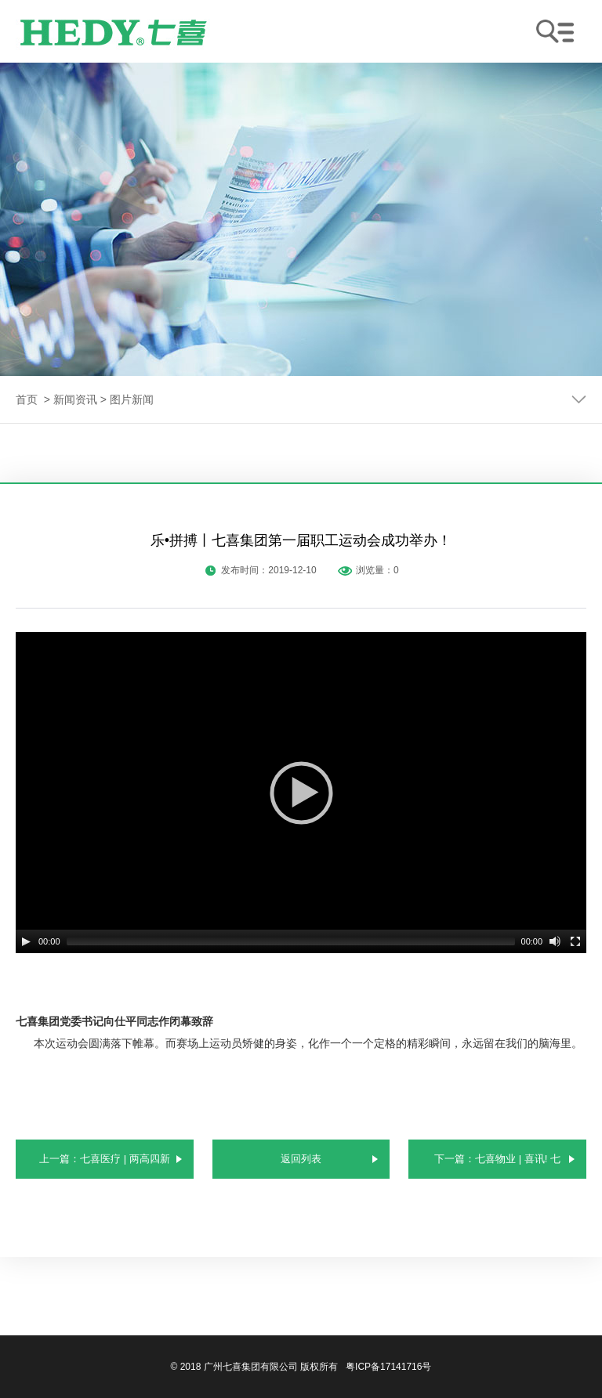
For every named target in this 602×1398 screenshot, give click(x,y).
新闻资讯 (75, 399)
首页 (27, 399)
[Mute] (555, 941)
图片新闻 (132, 399)
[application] (301, 792)
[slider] (291, 941)
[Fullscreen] (575, 941)
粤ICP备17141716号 (388, 1366)
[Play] (26, 941)
